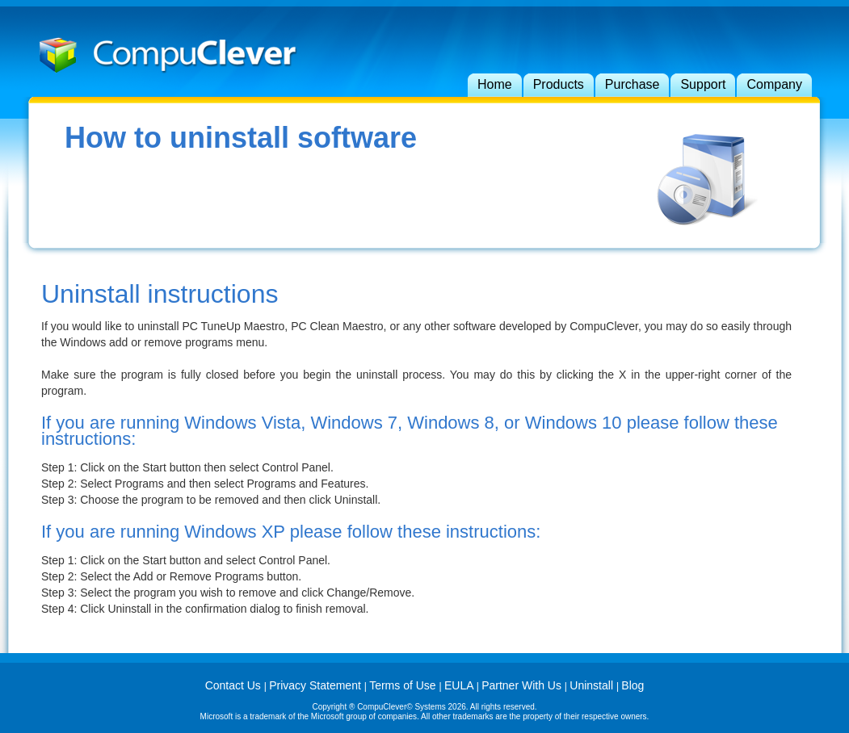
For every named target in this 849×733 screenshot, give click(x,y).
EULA (460, 685)
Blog (632, 685)
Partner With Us (523, 685)
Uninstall (593, 685)
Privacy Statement (316, 685)
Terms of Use (404, 685)
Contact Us (234, 685)
